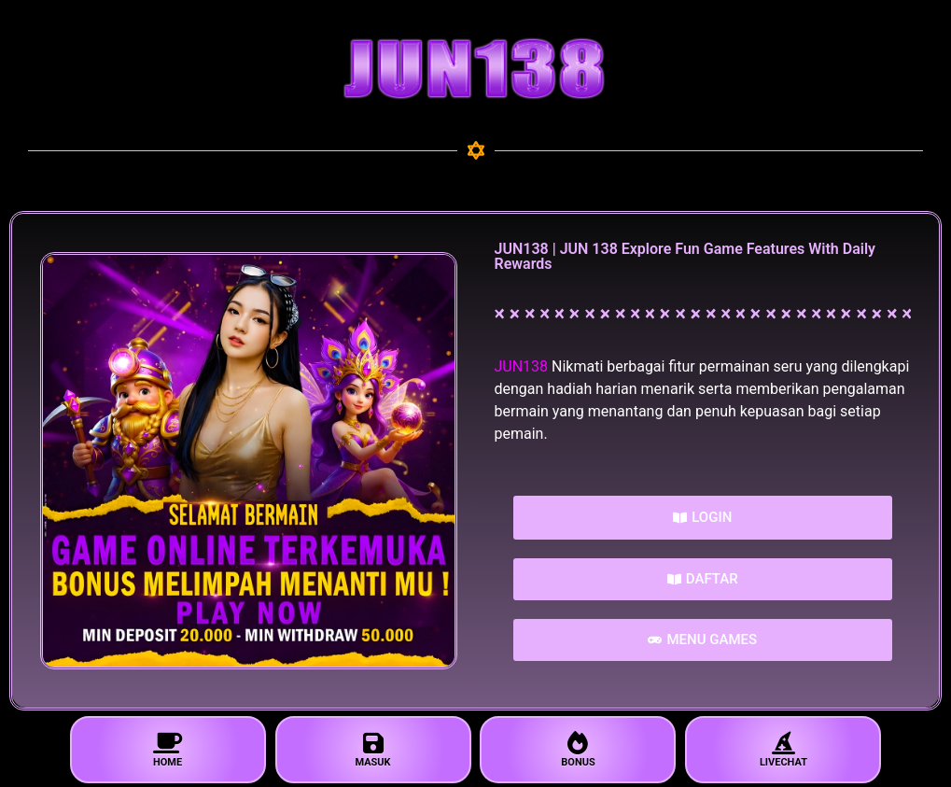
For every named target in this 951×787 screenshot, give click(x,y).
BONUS (577, 750)
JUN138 (522, 366)
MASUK (373, 750)
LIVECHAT (783, 750)
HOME (168, 750)
